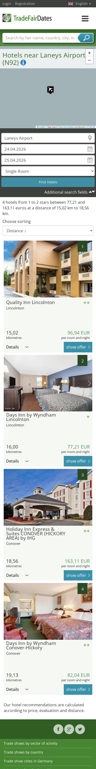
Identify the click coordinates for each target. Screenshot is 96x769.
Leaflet (41, 127)
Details (17, 347)
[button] (48, 87)
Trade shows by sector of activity (30, 743)
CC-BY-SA (90, 127)
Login (6, 3)
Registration (25, 3)
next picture (89, 269)
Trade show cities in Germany (28, 761)
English (83, 3)
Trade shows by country (23, 752)
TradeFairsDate (27, 17)
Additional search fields (66, 192)
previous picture (6, 269)
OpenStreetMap (66, 127)
